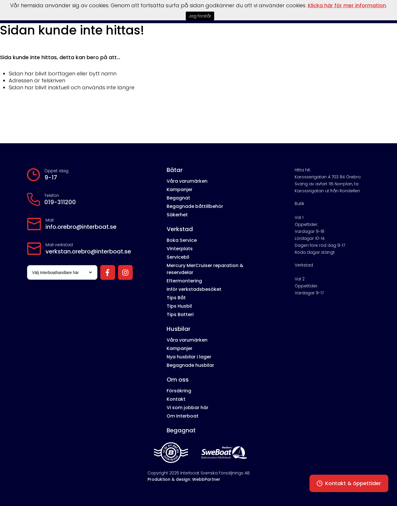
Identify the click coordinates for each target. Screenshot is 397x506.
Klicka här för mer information (347, 5)
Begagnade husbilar (190, 365)
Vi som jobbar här (187, 407)
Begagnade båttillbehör (195, 206)
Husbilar (178, 328)
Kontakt (176, 399)
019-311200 (60, 202)
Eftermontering (184, 281)
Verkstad (180, 229)
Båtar (175, 169)
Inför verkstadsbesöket (194, 289)
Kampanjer (179, 189)
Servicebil (178, 257)
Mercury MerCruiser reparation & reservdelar (205, 269)
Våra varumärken (187, 181)
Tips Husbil (179, 306)
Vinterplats (180, 248)
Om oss (178, 379)
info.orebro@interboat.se (80, 227)
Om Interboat (183, 416)
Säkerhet (177, 214)
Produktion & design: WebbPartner (183, 479)
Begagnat (178, 198)
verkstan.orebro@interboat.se (88, 251)
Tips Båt (176, 297)
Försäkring (179, 390)
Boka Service (182, 240)
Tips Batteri (180, 314)
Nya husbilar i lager (189, 356)
